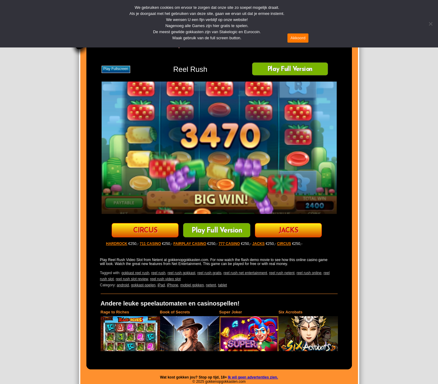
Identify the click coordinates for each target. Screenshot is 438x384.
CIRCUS (145, 230)
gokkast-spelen (143, 285)
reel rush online (309, 273)
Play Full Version (289, 69)
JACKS (288, 230)
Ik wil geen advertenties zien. (253, 377)
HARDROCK (116, 244)
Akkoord (297, 38)
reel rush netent (281, 273)
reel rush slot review (132, 279)
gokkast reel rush (135, 273)
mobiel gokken (192, 285)
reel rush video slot (165, 279)
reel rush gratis (209, 273)
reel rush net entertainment (245, 273)
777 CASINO (229, 244)
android (123, 285)
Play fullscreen (115, 69)
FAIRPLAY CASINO (189, 244)
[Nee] (430, 24)
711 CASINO (150, 244)
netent (211, 285)
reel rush (158, 273)
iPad (161, 285)
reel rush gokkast (181, 273)
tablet (222, 285)
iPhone (172, 285)
